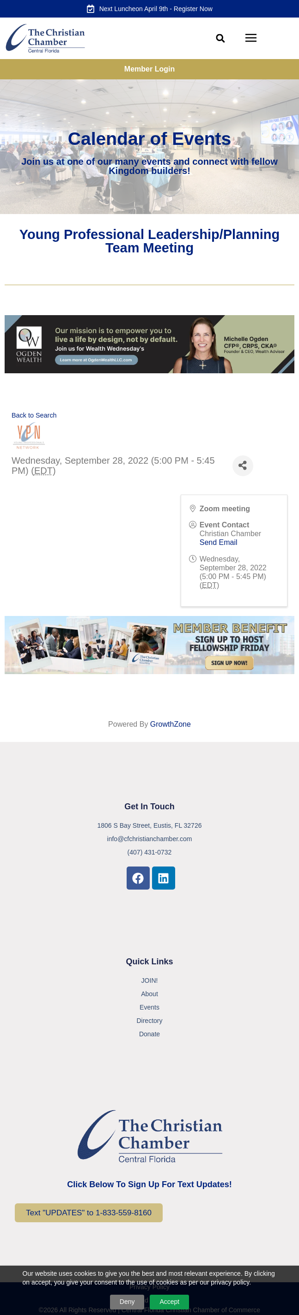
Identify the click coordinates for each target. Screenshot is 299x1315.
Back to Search (34, 415)
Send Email (219, 542)
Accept (169, 1301)
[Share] (242, 465)
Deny (127, 1301)
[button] (220, 38)
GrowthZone (170, 724)
